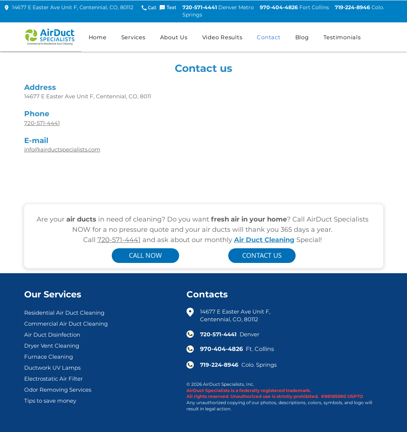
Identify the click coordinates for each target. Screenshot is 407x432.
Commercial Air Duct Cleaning (66, 323)
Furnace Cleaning (48, 356)
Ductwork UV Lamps (52, 367)
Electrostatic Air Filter (53, 378)
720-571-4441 (119, 240)
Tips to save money (50, 400)
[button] (133, 37)
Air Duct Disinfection (52, 334)
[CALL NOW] (145, 255)
